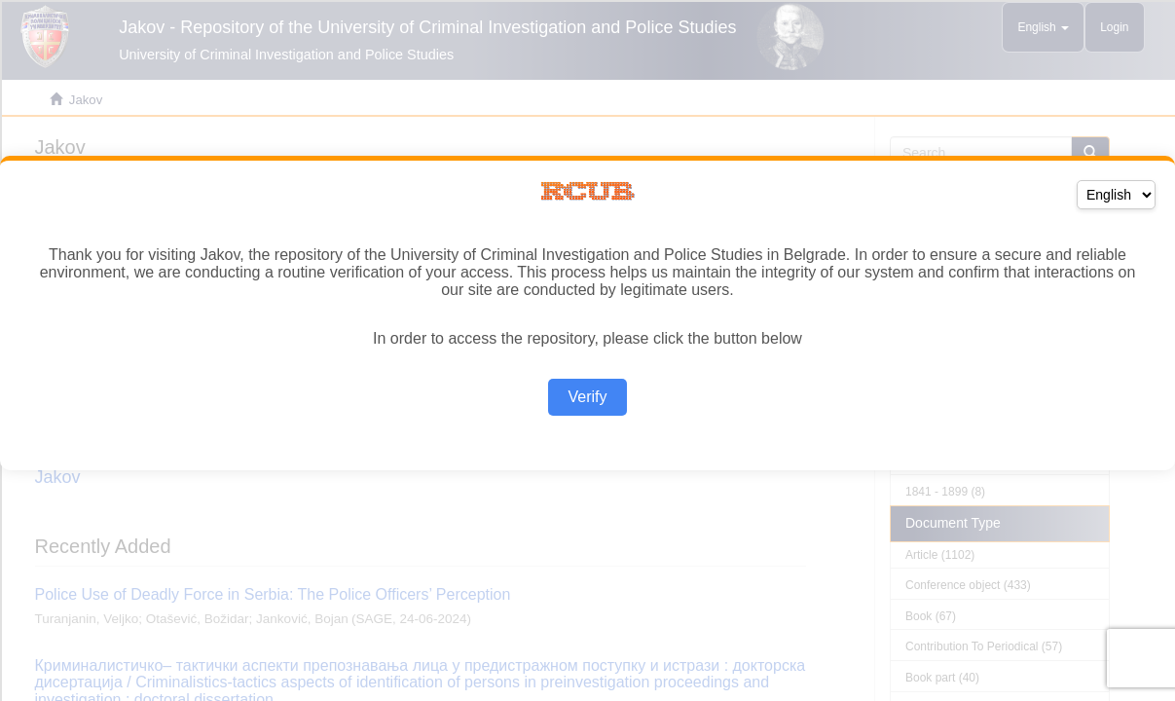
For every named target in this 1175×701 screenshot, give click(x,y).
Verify (587, 396)
